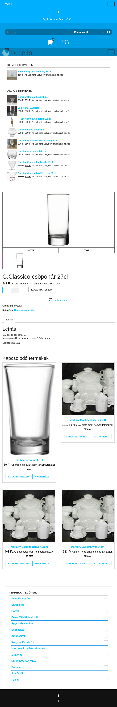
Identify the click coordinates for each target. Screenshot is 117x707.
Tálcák (15, 679)
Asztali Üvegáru (21, 598)
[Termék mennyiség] (15, 290)
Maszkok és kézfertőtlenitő (28, 648)
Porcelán (16, 667)
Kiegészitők (18, 636)
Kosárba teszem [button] (18, 476)
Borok (15, 611)
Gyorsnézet (42, 476)
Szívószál (17, 673)
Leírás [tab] (9, 319)
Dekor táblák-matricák (25, 617)
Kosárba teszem (41, 289)
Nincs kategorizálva (24, 310)
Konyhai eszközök (22, 642)
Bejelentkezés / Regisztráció (57, 19)
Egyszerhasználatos (23, 623)
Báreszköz (17, 604)
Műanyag (16, 654)
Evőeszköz (18, 629)
